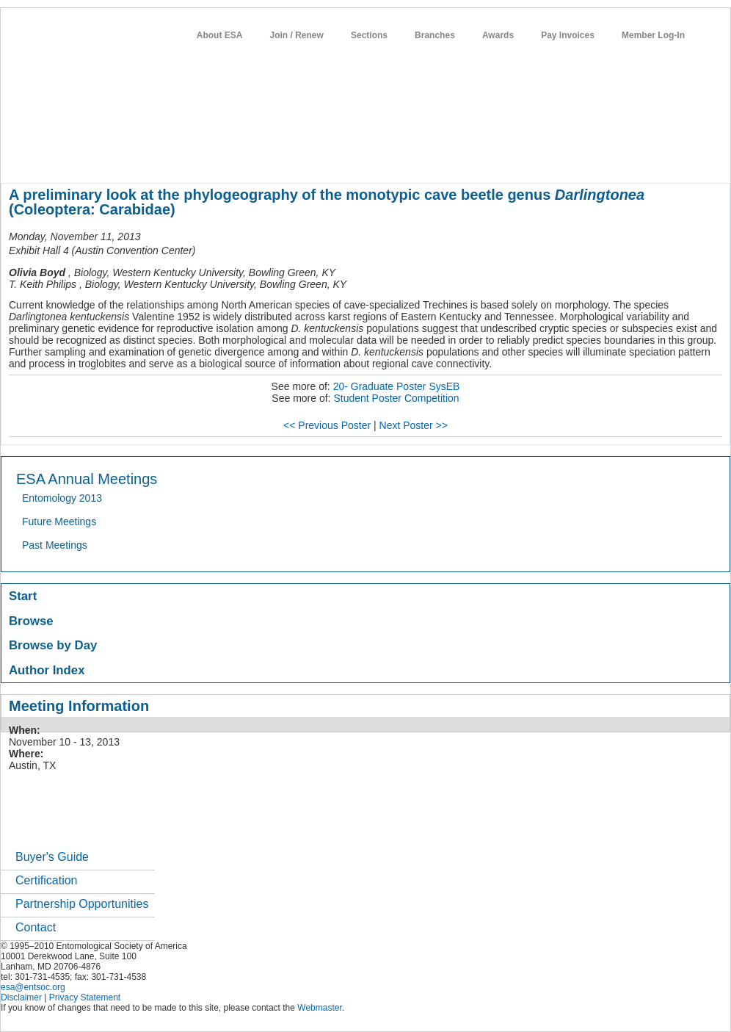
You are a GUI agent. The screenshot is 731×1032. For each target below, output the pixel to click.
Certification (46, 880)
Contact (35, 927)
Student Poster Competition (396, 398)
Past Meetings (54, 545)
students (440, 157)
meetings (247, 157)
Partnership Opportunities (81, 904)
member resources (173, 157)
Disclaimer (21, 997)
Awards (498, 35)
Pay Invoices (567, 35)
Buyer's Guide (52, 857)
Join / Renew (297, 35)
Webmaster (319, 1008)
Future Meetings (59, 521)
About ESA (220, 35)
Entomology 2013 (62, 498)
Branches (435, 35)
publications (309, 157)
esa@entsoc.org (33, 987)
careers (490, 157)
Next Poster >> (413, 425)
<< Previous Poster (327, 425)
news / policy (379, 157)
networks (542, 157)
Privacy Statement (84, 997)
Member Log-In (653, 35)
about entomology (79, 157)
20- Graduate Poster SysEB (396, 386)
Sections (369, 35)
